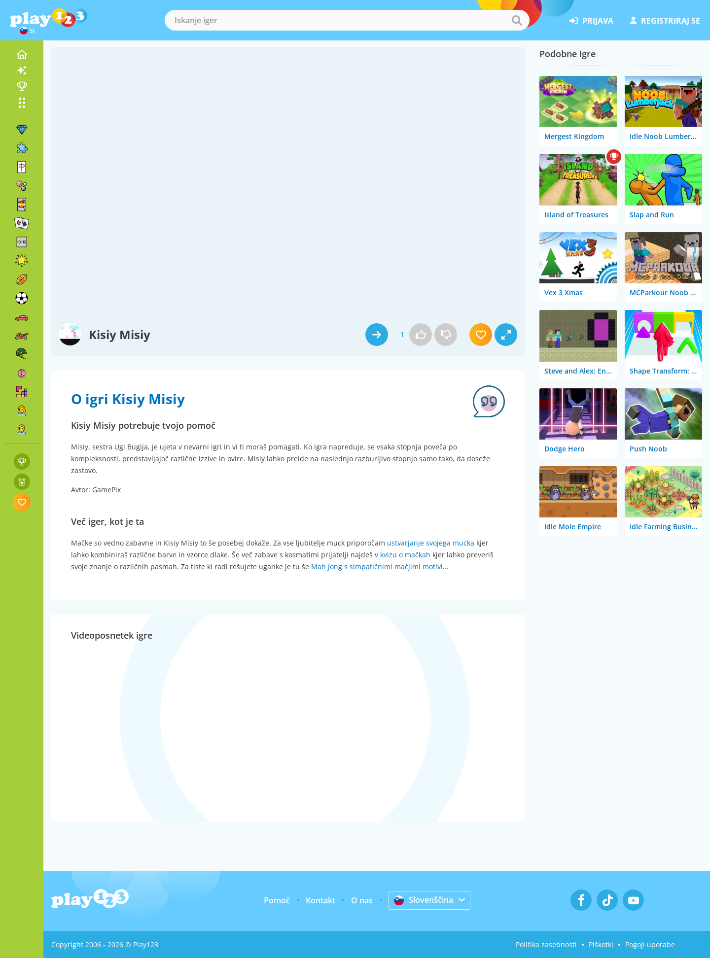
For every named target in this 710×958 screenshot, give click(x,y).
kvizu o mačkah (405, 554)
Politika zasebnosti (546, 944)
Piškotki (601, 944)
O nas (362, 900)
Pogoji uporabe (650, 944)
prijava (591, 20)
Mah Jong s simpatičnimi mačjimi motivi (377, 566)
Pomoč (277, 900)
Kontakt (320, 900)
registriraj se (665, 20)
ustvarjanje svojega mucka (430, 542)
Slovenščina (423, 899)
